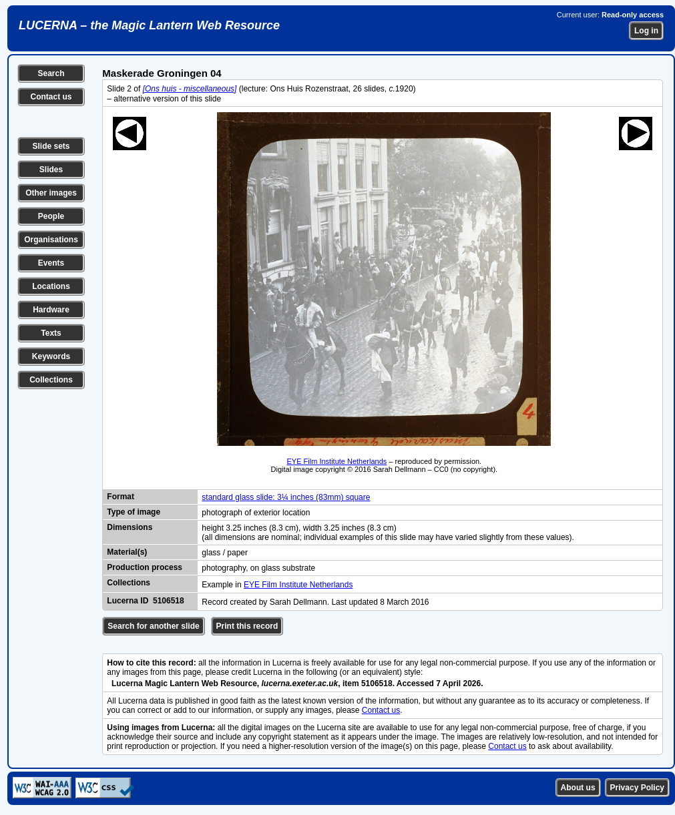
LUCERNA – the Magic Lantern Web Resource (149, 25)
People (51, 216)
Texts (51, 333)
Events (51, 263)
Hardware (51, 309)
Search (50, 73)
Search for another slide (153, 626)
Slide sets (50, 146)
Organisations (51, 239)
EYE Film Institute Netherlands (337, 461)
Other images (51, 193)
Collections (51, 379)
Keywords (51, 356)
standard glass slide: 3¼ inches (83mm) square (286, 497)
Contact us (50, 96)
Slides (51, 169)
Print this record (247, 626)
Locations (51, 286)
